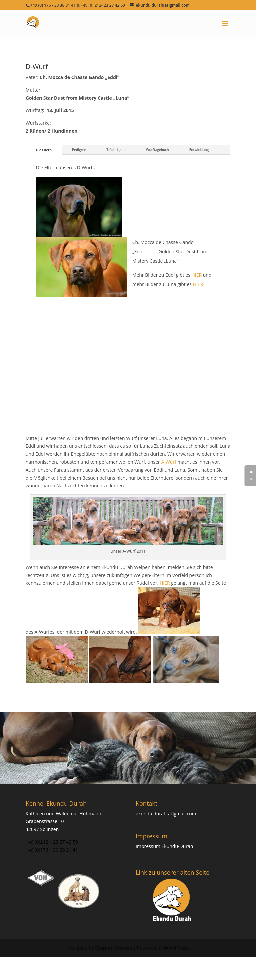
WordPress (176, 948)
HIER (197, 275)
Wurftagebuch (157, 149)
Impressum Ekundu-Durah (164, 846)
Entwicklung (199, 149)
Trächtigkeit (116, 149)
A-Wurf (168, 462)
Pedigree (79, 149)
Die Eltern (44, 150)
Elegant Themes (113, 948)
